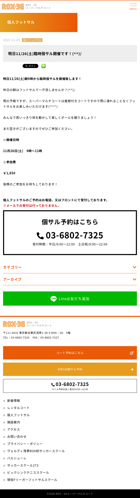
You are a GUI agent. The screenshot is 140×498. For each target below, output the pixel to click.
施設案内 (13, 422)
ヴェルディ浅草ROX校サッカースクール (36, 451)
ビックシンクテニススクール (28, 472)
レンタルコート (18, 408)
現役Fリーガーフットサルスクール (32, 479)
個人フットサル (32, 40)
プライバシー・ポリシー (25, 443)
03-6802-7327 (49, 337)
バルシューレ (17, 458)
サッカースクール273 (22, 465)
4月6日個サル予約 (70, 369)
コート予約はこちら (70, 353)
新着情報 (13, 400)
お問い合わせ (17, 436)
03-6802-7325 (74, 235)
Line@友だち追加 (70, 299)
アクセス (13, 429)
